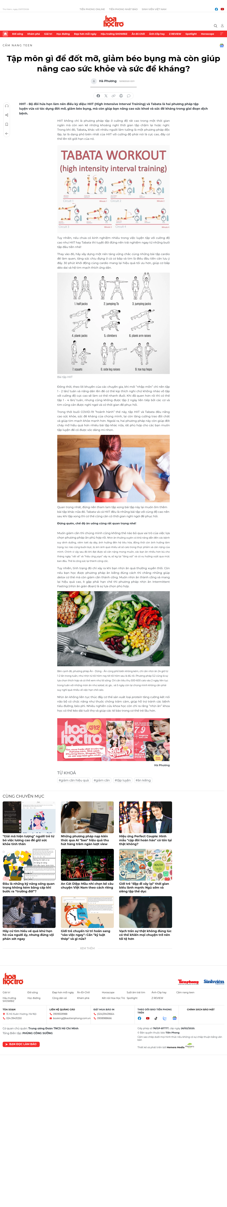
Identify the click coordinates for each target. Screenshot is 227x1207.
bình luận (129, 96)
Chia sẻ (7, 115)
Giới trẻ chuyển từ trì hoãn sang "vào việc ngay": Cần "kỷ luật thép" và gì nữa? (85, 935)
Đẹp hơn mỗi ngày (85, 33)
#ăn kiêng (143, 780)
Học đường (63, 33)
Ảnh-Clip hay (157, 33)
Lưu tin (7, 124)
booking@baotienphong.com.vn (72, 1018)
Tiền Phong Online (92, 9)
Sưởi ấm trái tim (136, 992)
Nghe (7, 106)
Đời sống (17, 33)
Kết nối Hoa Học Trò (113, 998)
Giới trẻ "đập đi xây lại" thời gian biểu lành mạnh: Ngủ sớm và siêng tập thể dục (144, 887)
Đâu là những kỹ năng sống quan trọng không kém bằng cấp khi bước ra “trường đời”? (29, 887)
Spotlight (191, 33)
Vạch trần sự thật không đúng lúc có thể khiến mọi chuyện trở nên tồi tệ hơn (145, 935)
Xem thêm (221, 34)
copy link (113, 96)
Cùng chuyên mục (23, 796)
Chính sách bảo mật (201, 1009)
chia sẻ (98, 96)
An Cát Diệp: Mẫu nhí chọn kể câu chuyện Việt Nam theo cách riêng (87, 885)
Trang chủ (5, 34)
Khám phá (33, 33)
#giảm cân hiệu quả (74, 780)
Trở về (7, 134)
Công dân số (59, 998)
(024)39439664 (105, 1013)
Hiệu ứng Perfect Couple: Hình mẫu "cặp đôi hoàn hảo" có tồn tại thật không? (145, 840)
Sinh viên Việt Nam (154, 9)
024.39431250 (14, 1018)
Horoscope (207, 33)
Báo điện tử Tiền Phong (113, 21)
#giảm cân (102, 780)
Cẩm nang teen (18, 45)
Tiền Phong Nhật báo (123, 9)
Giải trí (48, 33)
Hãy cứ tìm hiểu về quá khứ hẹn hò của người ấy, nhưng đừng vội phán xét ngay (28, 935)
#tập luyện (123, 780)
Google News (221, 45)
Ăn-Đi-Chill (138, 33)
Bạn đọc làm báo (21, 1044)
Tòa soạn (9, 1009)
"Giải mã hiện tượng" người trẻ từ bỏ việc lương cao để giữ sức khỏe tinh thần (28, 840)
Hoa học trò (13, 979)
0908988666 (104, 1018)
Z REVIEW (175, 33)
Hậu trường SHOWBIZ (114, 33)
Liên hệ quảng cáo (62, 1009)
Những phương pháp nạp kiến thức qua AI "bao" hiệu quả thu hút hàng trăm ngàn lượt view (85, 840)
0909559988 (60, 1013)
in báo (121, 96)
